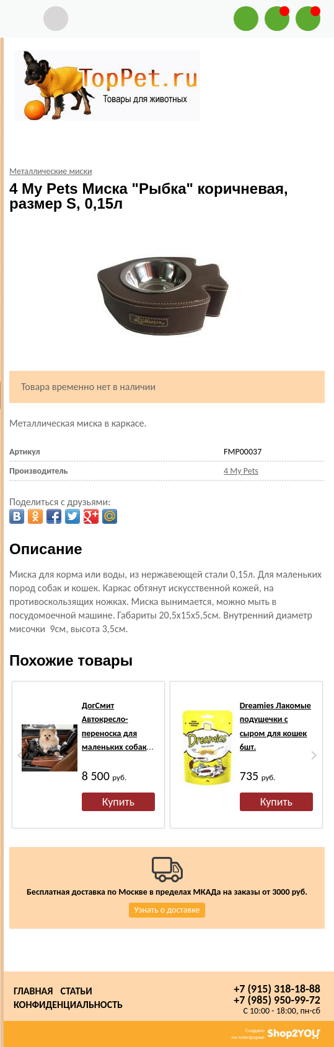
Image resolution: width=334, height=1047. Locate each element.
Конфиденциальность (68, 1004)
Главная (33, 991)
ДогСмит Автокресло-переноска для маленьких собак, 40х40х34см (115, 733)
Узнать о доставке (167, 910)
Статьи (76, 991)
